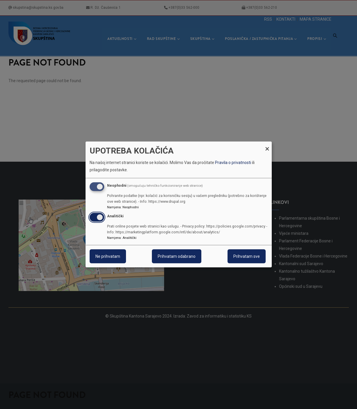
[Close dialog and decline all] (267, 145)
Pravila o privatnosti (233, 162)
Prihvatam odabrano (177, 256)
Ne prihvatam (107, 256)
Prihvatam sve (246, 256)
